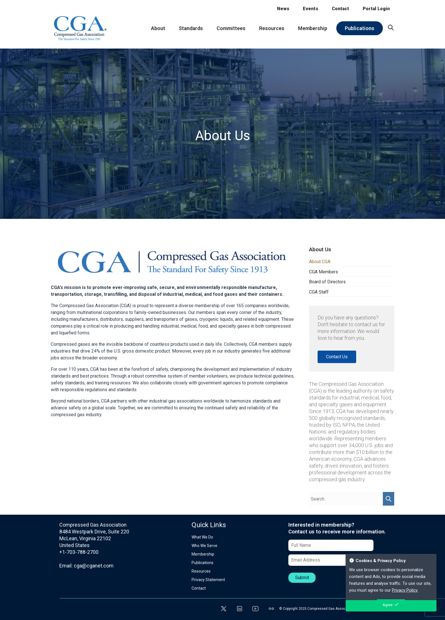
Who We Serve (204, 545)
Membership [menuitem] (312, 28)
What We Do (202, 537)
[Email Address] (330, 560)
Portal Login (376, 8)
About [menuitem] (158, 28)
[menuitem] (390, 27)
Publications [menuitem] (359, 28)
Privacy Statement (208, 579)
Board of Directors (327, 281)
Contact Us (337, 356)
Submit (302, 577)
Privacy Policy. (405, 590)
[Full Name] (330, 545)
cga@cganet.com (94, 566)
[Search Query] (346, 499)
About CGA (319, 261)
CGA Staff (319, 292)
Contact (340, 8)
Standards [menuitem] (191, 28)
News (283, 8)
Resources (201, 571)
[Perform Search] (388, 499)
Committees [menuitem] (231, 28)
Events (310, 8)
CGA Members (323, 272)
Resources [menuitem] (271, 28)
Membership (203, 554)
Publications (202, 562)
